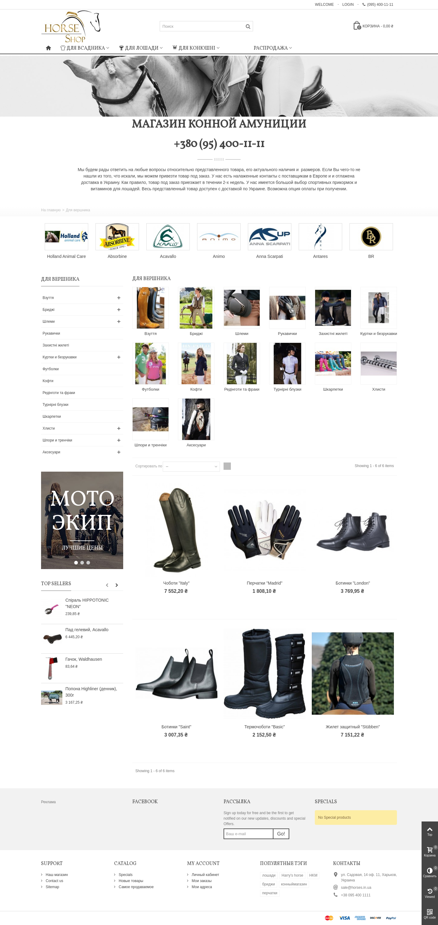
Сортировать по (148, 466)
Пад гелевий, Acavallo (87, 629)
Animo (219, 256)
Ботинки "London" (352, 583)
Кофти (48, 381)
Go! (281, 833)
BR (371, 256)
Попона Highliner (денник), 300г (91, 692)
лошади (269, 875)
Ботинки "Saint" (176, 726)
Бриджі (48, 310)
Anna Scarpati (269, 256)
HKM (313, 875)
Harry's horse (292, 875)
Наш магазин (56, 875)
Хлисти (49, 428)
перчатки (269, 893)
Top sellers (56, 584)
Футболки (51, 369)
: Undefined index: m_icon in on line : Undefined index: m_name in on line (236, 47)
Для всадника (83, 48)
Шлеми (49, 321)
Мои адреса (201, 887)
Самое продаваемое (136, 887)
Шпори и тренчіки (57, 440)
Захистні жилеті (56, 345)
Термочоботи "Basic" (264, 726)
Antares (320, 256)
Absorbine (117, 256)
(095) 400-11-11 (377, 4)
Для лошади (138, 48)
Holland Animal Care (66, 256)
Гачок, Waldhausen (83, 659)
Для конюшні (193, 48)
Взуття (48, 298)
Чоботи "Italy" (176, 583)
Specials (125, 875)
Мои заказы (201, 881)
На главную (51, 210)
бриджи (268, 884)
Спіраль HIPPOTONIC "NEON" (87, 603)
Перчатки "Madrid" (265, 583)
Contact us (54, 881)
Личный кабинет (205, 875)
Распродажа (271, 48)
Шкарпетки (52, 416)
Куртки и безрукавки (60, 357)
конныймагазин (294, 884)
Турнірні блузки (55, 405)
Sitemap (52, 887)
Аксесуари (51, 452)
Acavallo (168, 256)
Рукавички (51, 333)
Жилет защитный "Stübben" (353, 726)
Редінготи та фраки (59, 393)
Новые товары (130, 881)
